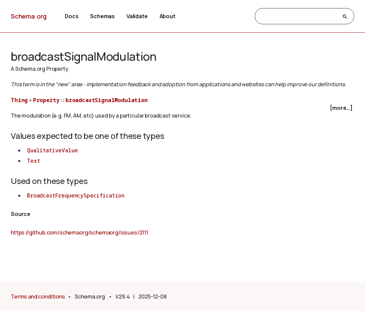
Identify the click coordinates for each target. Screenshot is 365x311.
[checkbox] (182, 108)
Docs (71, 16)
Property (46, 100)
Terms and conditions (38, 296)
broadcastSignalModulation (106, 100)
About (167, 16)
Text (33, 160)
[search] (298, 16)
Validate (137, 16)
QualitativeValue (52, 150)
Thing (19, 100)
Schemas (102, 16)
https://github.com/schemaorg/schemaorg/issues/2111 (79, 232)
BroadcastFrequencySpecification (75, 195)
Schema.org (29, 16)
